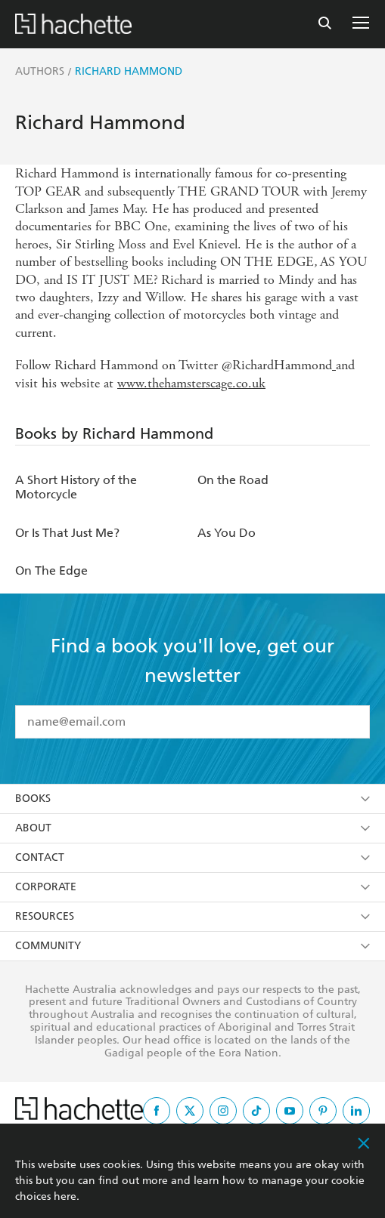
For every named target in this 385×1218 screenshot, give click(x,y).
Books (192, 798)
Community (192, 945)
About (192, 828)
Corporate (192, 886)
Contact (192, 857)
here (65, 1196)
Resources (192, 916)
